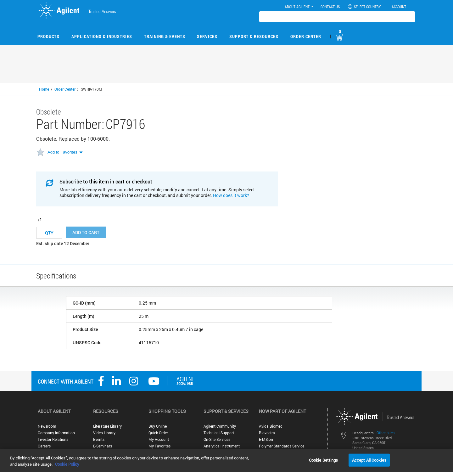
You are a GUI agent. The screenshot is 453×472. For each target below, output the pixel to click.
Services (207, 36)
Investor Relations (53, 439)
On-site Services (217, 439)
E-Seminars (102, 446)
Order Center (305, 36)
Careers (44, 446)
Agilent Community (220, 426)
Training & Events (164, 36)
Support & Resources (253, 36)
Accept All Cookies (369, 460)
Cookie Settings (323, 460)
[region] (226, 460)
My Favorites (159, 446)
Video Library (104, 432)
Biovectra (267, 432)
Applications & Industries (101, 36)
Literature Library (107, 426)
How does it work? (231, 195)
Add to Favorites (62, 152)
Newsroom (47, 426)
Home (44, 89)
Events (98, 439)
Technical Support (219, 432)
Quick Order (158, 432)
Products (48, 36)
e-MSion (266, 439)
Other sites (385, 432)
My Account (158, 439)
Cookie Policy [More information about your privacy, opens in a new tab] (67, 464)
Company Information (56, 432)
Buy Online (157, 426)
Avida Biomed (270, 426)
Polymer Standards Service (281, 446)
